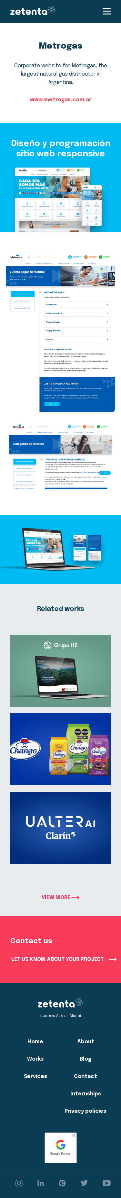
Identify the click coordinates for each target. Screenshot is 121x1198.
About (85, 1042)
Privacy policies (85, 1111)
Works (35, 1059)
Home (35, 1042)
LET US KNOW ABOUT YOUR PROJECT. (63, 959)
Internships (85, 1094)
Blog (85, 1059)
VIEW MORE (60, 897)
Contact (85, 1076)
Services (35, 1076)
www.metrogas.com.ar (60, 100)
